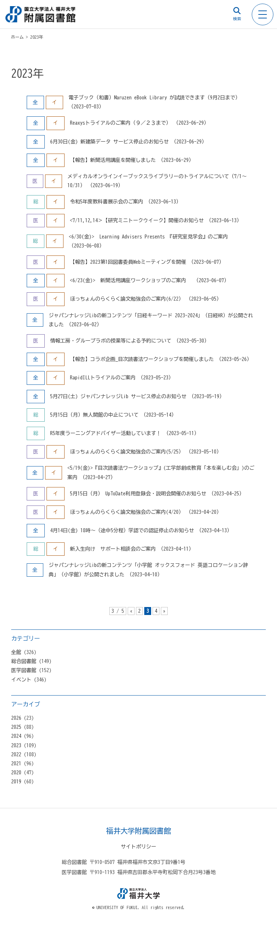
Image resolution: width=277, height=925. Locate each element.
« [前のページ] (131, 611)
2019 (16, 781)
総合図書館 (23, 661)
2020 (16, 772)
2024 (16, 736)
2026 (16, 717)
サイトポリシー (138, 846)
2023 (16, 745)
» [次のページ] (164, 611)
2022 (16, 754)
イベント (21, 679)
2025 (16, 727)
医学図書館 (23, 670)
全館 (16, 652)
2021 (16, 763)
